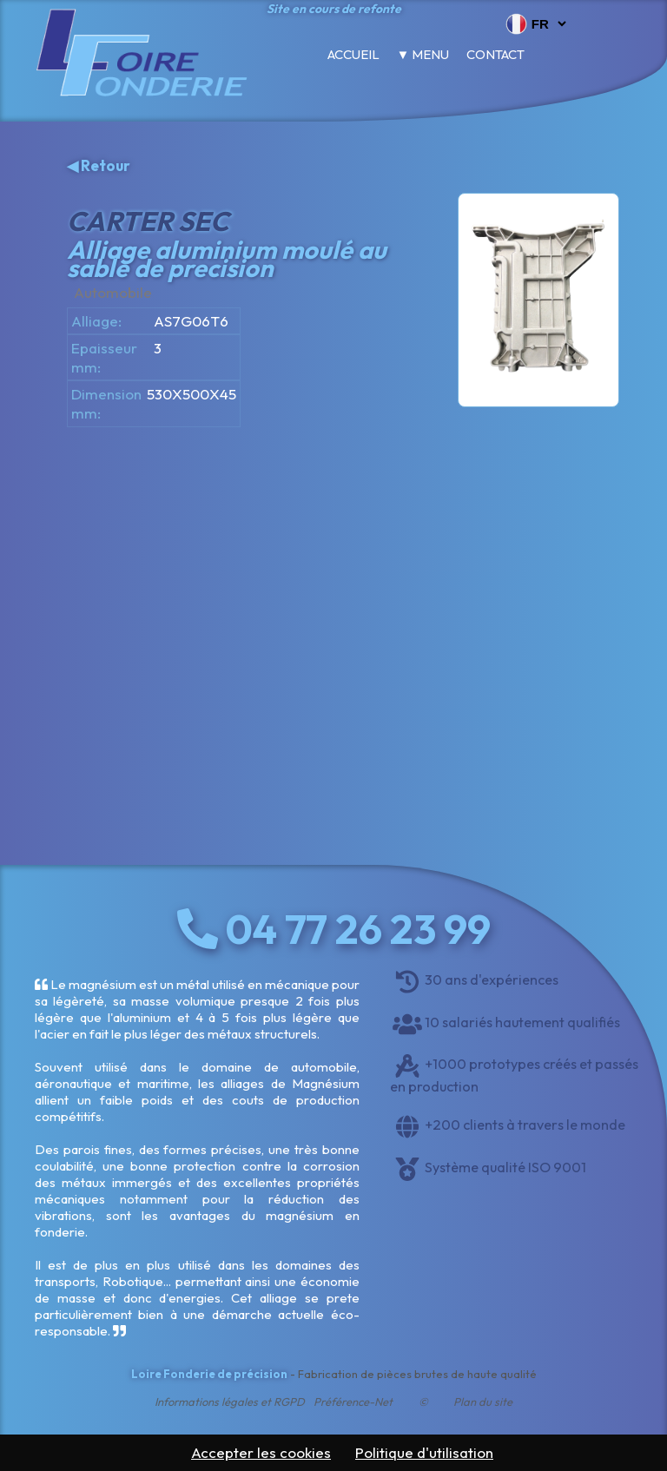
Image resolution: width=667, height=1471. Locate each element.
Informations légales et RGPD (230, 1401)
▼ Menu (423, 54)
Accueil (353, 54)
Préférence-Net (353, 1401)
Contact (495, 54)
